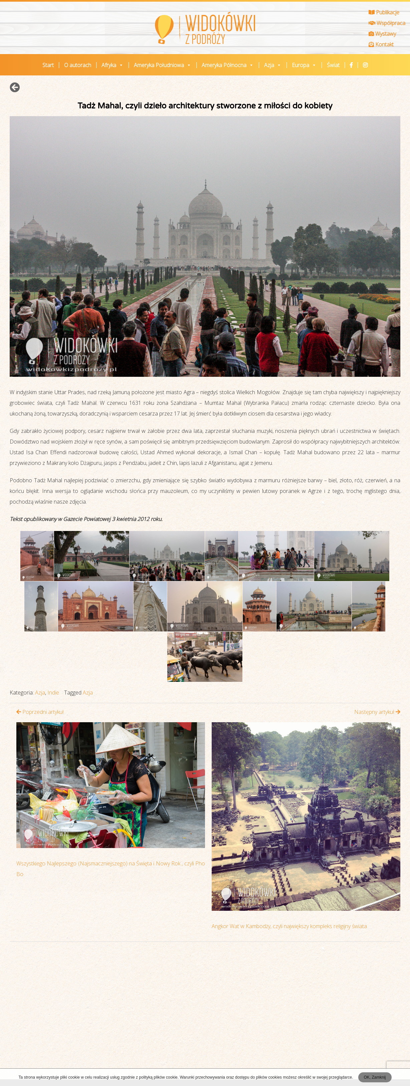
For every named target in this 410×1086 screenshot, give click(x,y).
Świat (333, 65)
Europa (304, 65)
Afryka (112, 65)
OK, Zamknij (375, 1077)
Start (48, 65)
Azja (272, 65)
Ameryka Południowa (162, 65)
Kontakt (381, 44)
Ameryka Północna (228, 65)
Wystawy (382, 33)
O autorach (77, 65)
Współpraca (387, 23)
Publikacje (384, 12)
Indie (53, 692)
